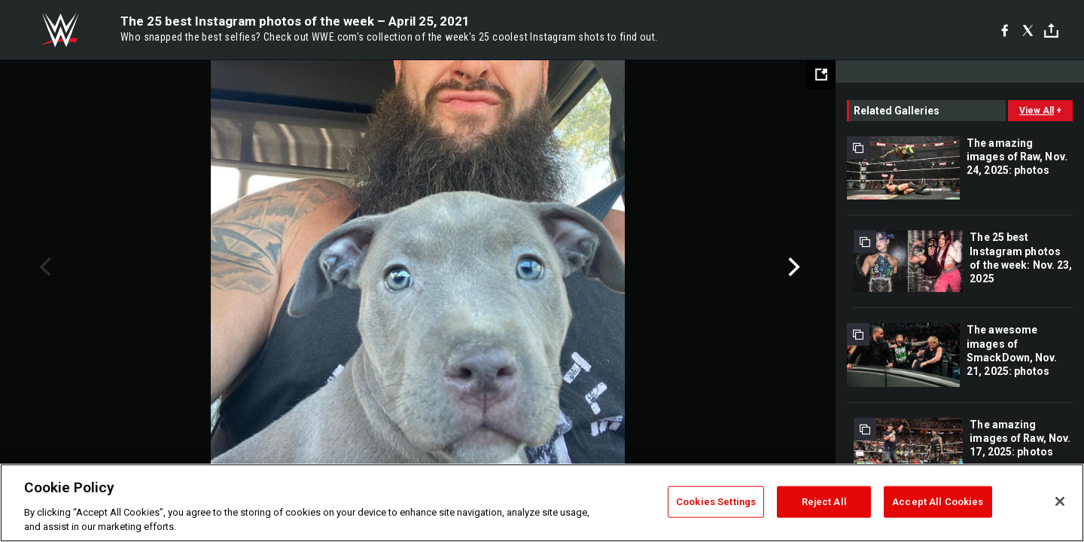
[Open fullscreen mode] (821, 74)
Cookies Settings (716, 501)
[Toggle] (1051, 30)
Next (792, 267)
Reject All (824, 501)
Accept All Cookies (937, 501)
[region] (542, 503)
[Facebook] (1004, 30)
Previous (43, 267)
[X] (1028, 30)
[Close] (1059, 501)
